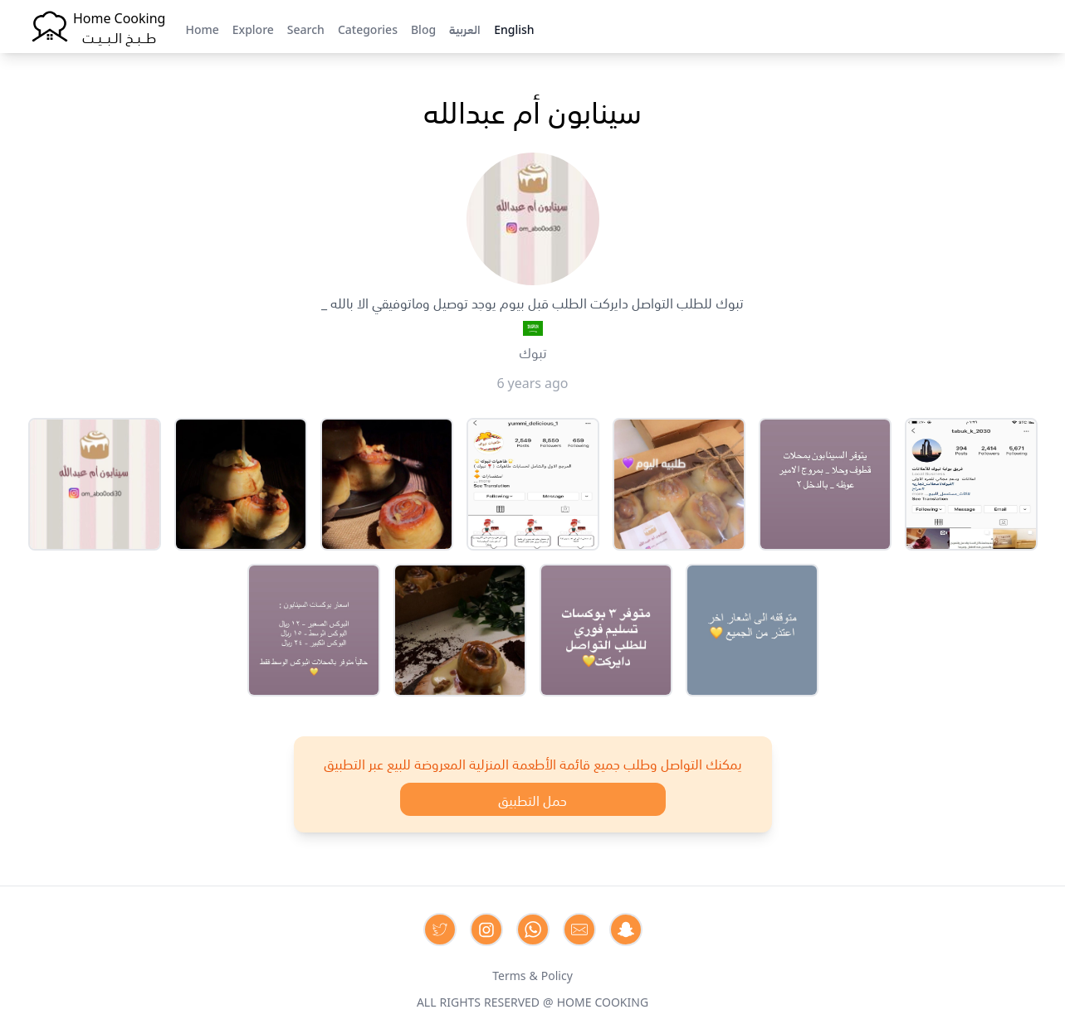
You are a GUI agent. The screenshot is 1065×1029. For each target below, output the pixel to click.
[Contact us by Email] (579, 929)
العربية (465, 28)
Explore (253, 28)
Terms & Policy (532, 974)
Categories (368, 28)
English (514, 28)
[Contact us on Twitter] (440, 929)
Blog (423, 28)
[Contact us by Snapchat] (625, 929)
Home (201, 28)
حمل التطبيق (532, 799)
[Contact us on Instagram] (486, 929)
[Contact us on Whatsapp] (533, 929)
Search (306, 28)
